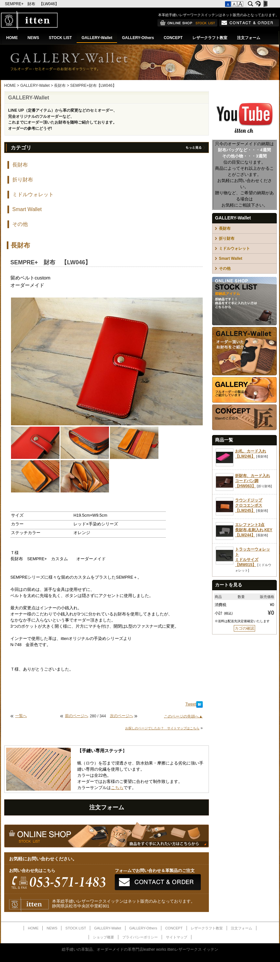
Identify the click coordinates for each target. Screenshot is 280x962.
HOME (12, 37)
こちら (117, 787)
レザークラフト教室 (209, 37)
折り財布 (22, 179)
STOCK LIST (60, 37)
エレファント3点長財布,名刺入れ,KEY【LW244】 (253, 529)
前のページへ (76, 716)
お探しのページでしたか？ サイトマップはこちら (162, 728)
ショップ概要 (103, 937)
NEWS (33, 37)
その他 (20, 224)
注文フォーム (248, 37)
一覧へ (21, 716)
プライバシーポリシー (140, 937)
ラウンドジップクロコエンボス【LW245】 (248, 505)
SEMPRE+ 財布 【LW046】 (32, 4)
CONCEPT (173, 37)
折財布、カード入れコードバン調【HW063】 (252, 480)
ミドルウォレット (33, 194)
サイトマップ (176, 937)
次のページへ (121, 716)
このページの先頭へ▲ (183, 716)
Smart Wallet (27, 209)
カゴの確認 (244, 628)
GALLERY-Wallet (96, 37)
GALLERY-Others (138, 37)
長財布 (60, 85)
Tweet (190, 704)
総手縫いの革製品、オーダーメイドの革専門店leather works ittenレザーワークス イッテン (140, 949)
